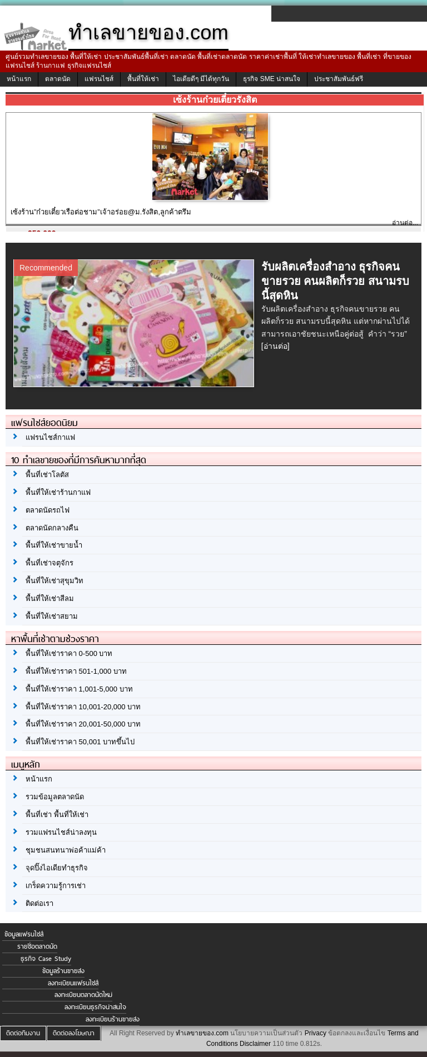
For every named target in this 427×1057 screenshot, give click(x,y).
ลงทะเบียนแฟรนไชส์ (73, 983)
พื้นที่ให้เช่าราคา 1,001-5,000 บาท (79, 689)
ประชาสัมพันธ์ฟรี (338, 79)
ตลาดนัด (58, 79)
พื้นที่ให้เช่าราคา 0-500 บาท (69, 653)
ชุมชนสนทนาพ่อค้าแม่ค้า (66, 850)
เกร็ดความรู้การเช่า (56, 885)
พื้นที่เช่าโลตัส (47, 474)
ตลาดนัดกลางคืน (52, 528)
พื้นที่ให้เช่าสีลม (50, 598)
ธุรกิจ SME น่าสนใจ (271, 79)
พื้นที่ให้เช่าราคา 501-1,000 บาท (76, 671)
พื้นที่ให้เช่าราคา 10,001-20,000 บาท (83, 707)
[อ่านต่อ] (275, 346)
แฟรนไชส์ (99, 79)
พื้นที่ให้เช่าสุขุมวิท (54, 581)
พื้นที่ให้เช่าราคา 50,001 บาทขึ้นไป (80, 742)
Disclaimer (255, 1044)
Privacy (315, 1033)
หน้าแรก (19, 79)
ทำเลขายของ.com (202, 1033)
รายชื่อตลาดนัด (37, 946)
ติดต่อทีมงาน (23, 1033)
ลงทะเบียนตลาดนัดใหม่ (83, 994)
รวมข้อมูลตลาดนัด (55, 797)
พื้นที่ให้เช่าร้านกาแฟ (58, 492)
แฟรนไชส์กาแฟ (50, 437)
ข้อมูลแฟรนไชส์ (23, 934)
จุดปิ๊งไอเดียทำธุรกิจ (57, 868)
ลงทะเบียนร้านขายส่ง (113, 1019)
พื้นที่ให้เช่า (143, 79)
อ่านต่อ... (405, 223)
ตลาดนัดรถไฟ (47, 510)
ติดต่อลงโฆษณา (74, 1033)
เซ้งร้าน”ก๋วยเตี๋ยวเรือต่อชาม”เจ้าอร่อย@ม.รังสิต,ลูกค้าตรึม (101, 212)
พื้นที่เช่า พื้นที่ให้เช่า (57, 814)
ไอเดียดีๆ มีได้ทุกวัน (201, 79)
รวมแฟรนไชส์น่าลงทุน (61, 832)
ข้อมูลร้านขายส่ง (63, 970)
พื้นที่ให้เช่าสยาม (52, 616)
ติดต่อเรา (39, 903)
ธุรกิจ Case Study (46, 958)
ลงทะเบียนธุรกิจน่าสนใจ (95, 1007)
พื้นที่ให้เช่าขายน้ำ (54, 545)
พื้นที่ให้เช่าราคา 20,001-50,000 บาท (83, 724)
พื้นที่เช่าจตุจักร (49, 563)
